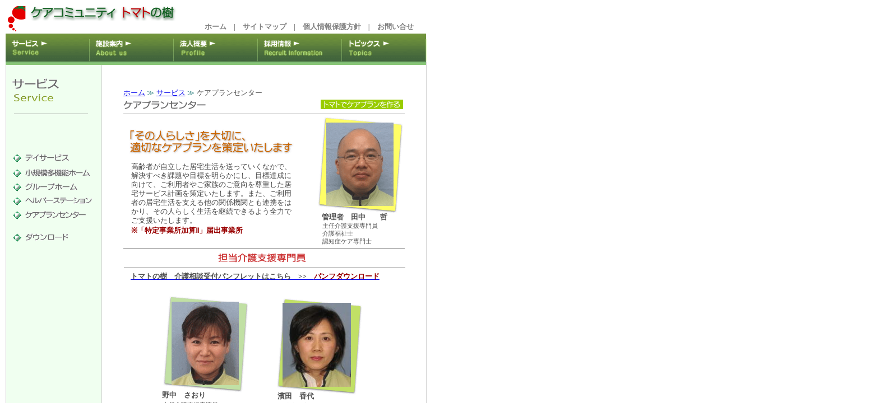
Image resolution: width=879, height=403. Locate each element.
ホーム (215, 26)
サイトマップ (264, 26)
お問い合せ (395, 26)
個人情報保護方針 (332, 26)
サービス (171, 92)
